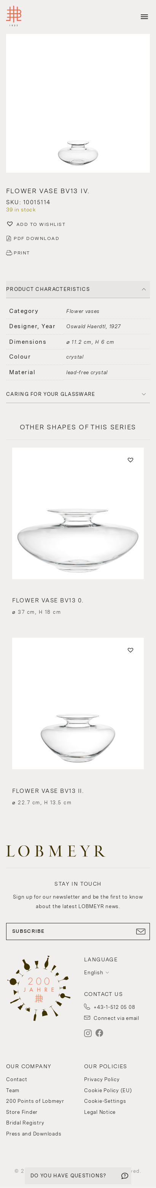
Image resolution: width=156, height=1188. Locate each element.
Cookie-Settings (105, 1101)
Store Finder (22, 1112)
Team (12, 1090)
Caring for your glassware (51, 394)
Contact (16, 1079)
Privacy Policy (102, 1079)
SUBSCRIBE (78, 931)
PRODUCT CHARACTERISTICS (48, 289)
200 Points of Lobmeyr (35, 1101)
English (93, 972)
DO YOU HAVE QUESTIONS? (68, 1175)
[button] (78, 104)
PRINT (22, 253)
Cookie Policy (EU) (108, 1090)
